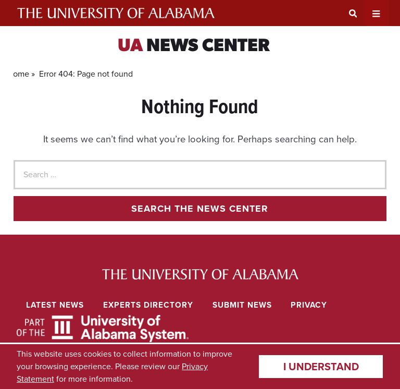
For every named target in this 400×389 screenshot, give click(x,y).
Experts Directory (148, 305)
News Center (194, 47)
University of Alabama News (200, 274)
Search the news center (199, 208)
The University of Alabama (116, 13)
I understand (321, 366)
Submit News (242, 305)
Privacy (309, 305)
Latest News (55, 305)
